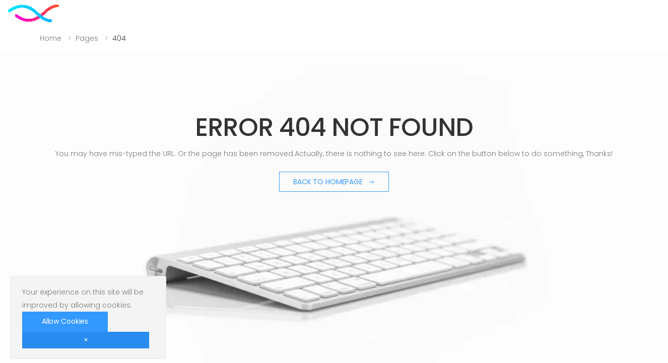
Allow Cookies (65, 321)
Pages (87, 38)
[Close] (85, 340)
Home (50, 38)
